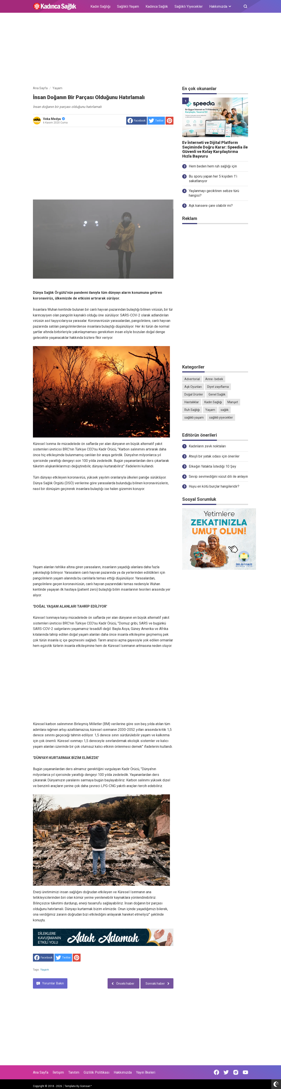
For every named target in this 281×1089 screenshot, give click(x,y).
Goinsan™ (86, 1086)
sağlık (225, 410)
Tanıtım (73, 1072)
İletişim (58, 1072)
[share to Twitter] (156, 121)
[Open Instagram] (235, 1072)
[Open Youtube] (245, 1072)
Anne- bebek (214, 379)
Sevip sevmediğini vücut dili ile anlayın (218, 476)
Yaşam (44, 969)
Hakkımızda (123, 1072)
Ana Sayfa (40, 1072)
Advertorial (192, 379)
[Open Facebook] (216, 1072)
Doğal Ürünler (193, 394)
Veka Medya (54, 119)
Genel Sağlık (217, 394)
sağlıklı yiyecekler (221, 417)
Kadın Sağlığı (100, 6)
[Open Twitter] (226, 1072)
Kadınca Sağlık (157, 6)
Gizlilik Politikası (96, 1072)
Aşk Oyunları (193, 386)
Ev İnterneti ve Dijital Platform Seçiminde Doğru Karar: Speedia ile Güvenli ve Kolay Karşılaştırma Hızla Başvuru (215, 149)
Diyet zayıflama (218, 386)
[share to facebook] (136, 121)
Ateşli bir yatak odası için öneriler (214, 456)
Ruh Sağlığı (192, 410)
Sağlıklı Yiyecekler (189, 6)
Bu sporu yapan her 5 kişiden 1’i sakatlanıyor (213, 178)
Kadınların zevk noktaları (207, 446)
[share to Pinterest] (169, 121)
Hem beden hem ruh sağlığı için (213, 166)
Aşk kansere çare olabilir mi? (211, 205)
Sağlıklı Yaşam (128, 6)
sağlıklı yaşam (194, 417)
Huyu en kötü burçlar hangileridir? (214, 486)
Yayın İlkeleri (145, 1072)
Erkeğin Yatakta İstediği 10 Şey (212, 466)
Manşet (232, 402)
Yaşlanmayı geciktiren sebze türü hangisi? (214, 193)
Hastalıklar (191, 402)
